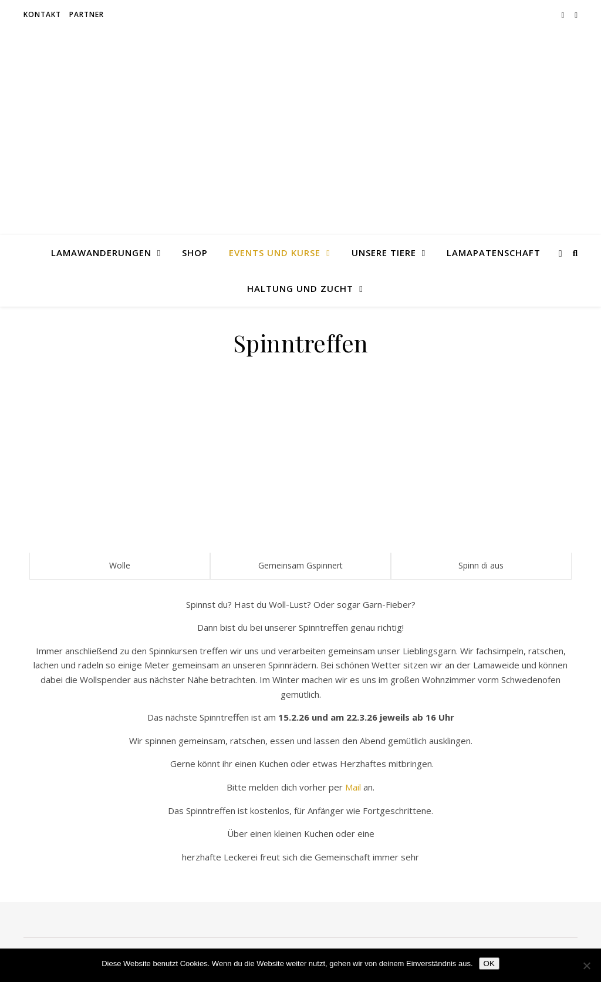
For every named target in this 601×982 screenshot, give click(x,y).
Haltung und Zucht (300, 288)
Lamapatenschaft (494, 252)
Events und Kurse (274, 252)
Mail (353, 787)
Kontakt (42, 14)
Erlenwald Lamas (301, 121)
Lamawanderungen (101, 252)
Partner (86, 14)
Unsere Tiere (384, 252)
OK (489, 963)
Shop (195, 252)
